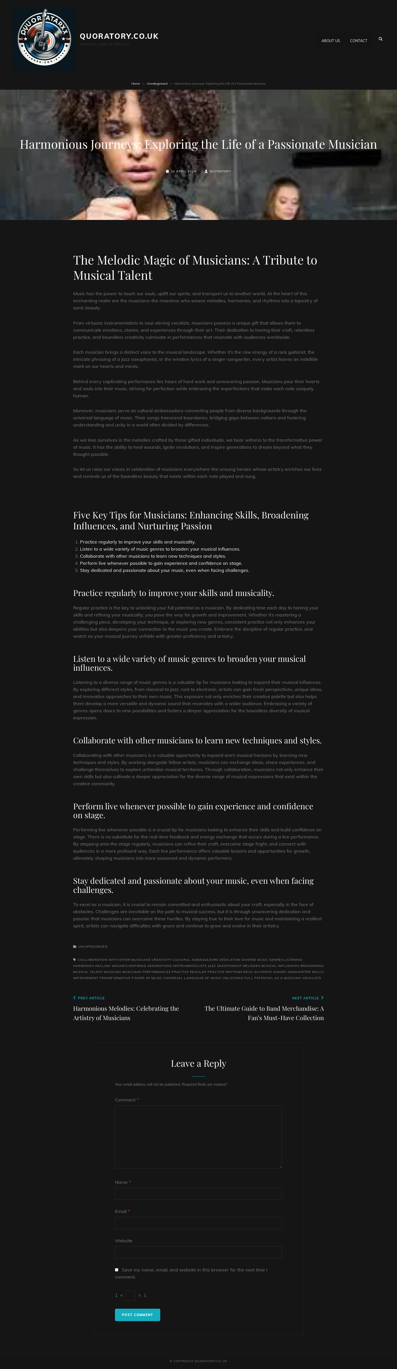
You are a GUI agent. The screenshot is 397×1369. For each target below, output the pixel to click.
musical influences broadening (292, 966)
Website (123, 1241)
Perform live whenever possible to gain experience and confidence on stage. (161, 563)
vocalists (311, 978)
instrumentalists (190, 966)
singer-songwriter (292, 972)
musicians (132, 972)
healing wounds (111, 966)
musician (112, 972)
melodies (251, 966)
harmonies (83, 966)
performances (157, 972)
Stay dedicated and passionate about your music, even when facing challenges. (164, 570)
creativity (161, 960)
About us (331, 38)
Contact (358, 38)
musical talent (88, 972)
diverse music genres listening (272, 960)
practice (180, 972)
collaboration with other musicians (114, 960)
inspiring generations (150, 966)
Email (122, 1211)
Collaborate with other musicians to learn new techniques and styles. (153, 556)
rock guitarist (257, 972)
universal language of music (192, 978)
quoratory (220, 171)
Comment (127, 1100)
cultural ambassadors (195, 960)
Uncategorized (157, 83)
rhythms (234, 972)
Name (123, 1182)
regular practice (207, 972)
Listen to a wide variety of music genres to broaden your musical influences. (160, 549)
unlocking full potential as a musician (262, 978)
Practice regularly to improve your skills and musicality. (137, 542)
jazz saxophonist (225, 966)
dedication (230, 960)
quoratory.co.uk (119, 36)
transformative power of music (130, 978)
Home (135, 83)
